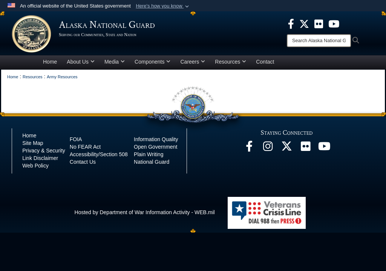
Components (152, 62)
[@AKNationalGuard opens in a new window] (286, 148)
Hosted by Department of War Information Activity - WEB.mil (145, 212)
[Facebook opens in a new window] (249, 148)
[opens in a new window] (291, 23)
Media (114, 62)
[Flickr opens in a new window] (305, 148)
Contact (265, 62)
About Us (81, 62)
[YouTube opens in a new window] (324, 148)
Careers (192, 62)
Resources (230, 62)
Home (50, 62)
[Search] (319, 40)
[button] (163, 6)
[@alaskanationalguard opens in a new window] (268, 148)
